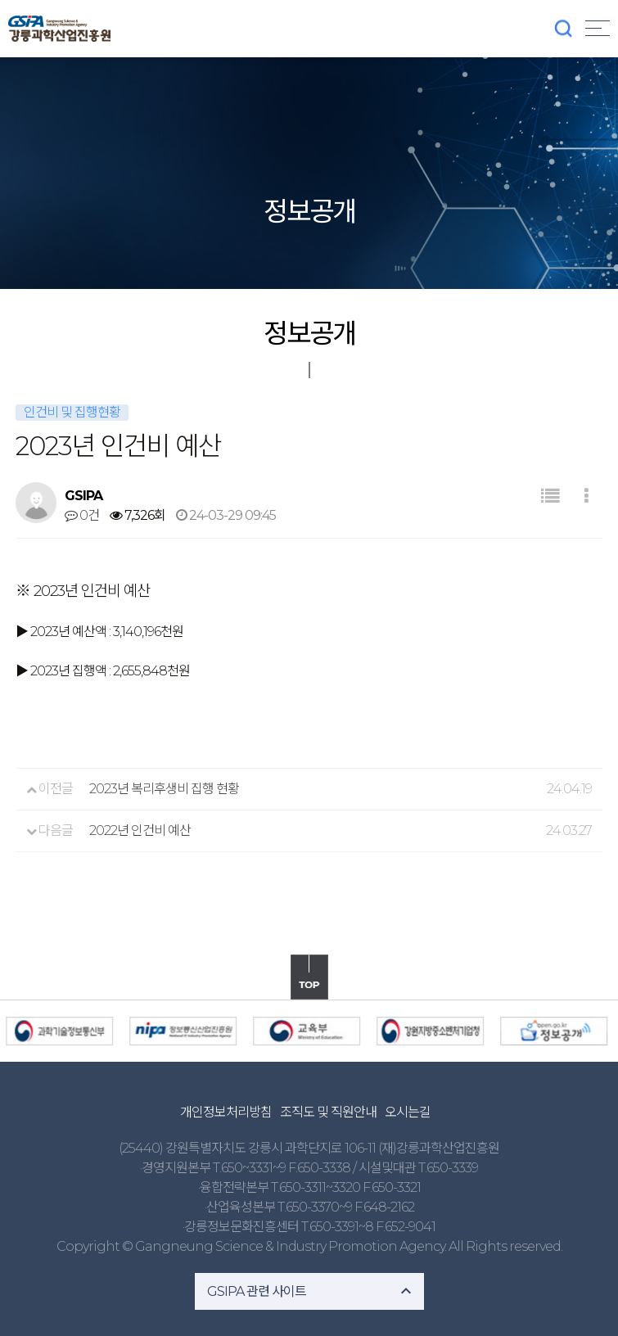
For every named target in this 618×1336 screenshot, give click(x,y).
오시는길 (408, 1112)
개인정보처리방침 (226, 1112)
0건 (82, 515)
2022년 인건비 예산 (140, 830)
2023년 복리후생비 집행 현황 (164, 789)
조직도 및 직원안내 (328, 1112)
